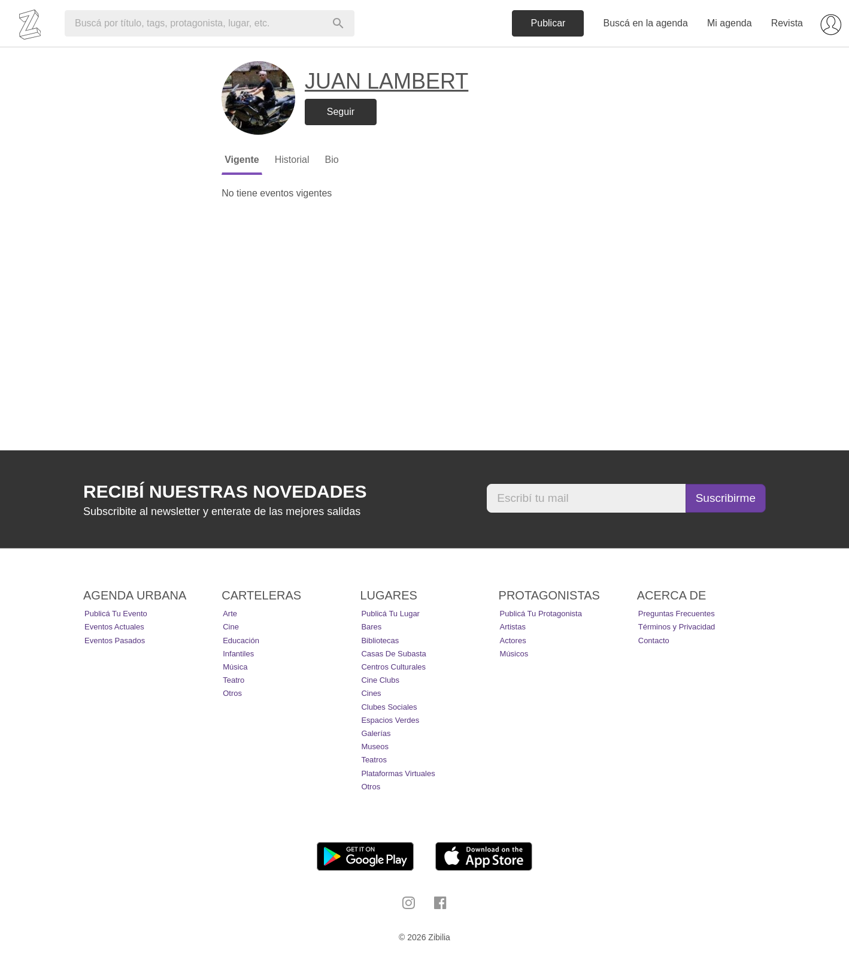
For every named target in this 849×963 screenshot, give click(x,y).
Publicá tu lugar (390, 613)
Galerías (375, 733)
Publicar (548, 23)
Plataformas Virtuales (398, 773)
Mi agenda (729, 23)
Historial (292, 160)
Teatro (233, 680)
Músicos (514, 653)
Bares (371, 626)
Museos (375, 746)
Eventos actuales (114, 626)
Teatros (374, 759)
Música (235, 666)
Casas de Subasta (393, 653)
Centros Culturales (393, 666)
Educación (241, 640)
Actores (513, 640)
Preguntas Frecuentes (676, 613)
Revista (787, 23)
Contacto (653, 640)
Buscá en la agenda (645, 23)
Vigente (242, 160)
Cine (231, 626)
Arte (230, 613)
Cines (371, 693)
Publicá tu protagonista (541, 613)
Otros (232, 693)
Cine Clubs (380, 680)
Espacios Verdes (390, 720)
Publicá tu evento (115, 613)
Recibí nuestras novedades (224, 491)
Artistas (513, 626)
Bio (331, 160)
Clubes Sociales (389, 706)
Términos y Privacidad (676, 626)
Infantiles (238, 653)
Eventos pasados (114, 640)
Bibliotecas (380, 640)
